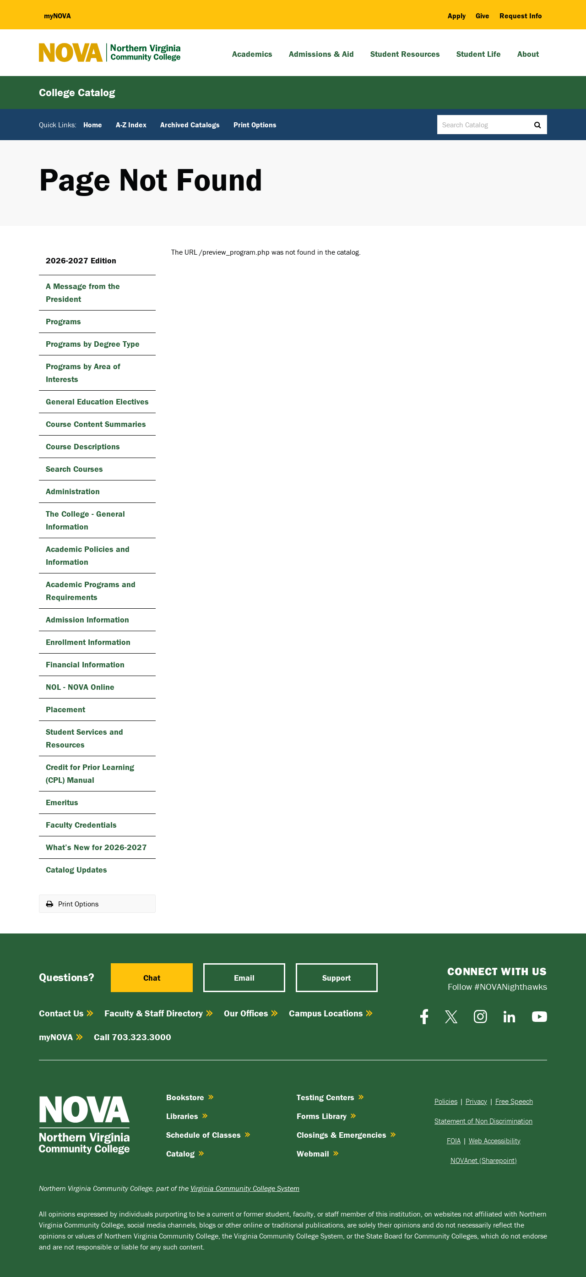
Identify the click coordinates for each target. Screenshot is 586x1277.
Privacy (476, 1101)
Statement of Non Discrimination (483, 1120)
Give (482, 15)
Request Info (520, 15)
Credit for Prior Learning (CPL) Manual (90, 773)
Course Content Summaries (96, 424)
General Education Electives (97, 401)
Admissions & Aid (321, 54)
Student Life (478, 54)
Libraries (187, 1116)
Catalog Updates (76, 869)
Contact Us (66, 1013)
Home (92, 124)
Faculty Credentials (81, 824)
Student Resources (405, 54)
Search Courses (74, 469)
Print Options (255, 124)
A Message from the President (83, 292)
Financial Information (85, 664)
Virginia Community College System (244, 1188)
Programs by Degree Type (93, 343)
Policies (445, 1101)
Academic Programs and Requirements (91, 590)
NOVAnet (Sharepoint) (483, 1160)
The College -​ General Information (85, 520)
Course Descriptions (83, 446)
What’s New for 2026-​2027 (96, 847)
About (528, 54)
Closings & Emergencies (346, 1135)
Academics (252, 54)
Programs (63, 321)
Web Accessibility (495, 1140)
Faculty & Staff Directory (158, 1013)
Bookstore (190, 1097)
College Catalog (77, 92)
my (57, 15)
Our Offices (251, 1013)
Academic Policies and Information (88, 555)
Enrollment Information (88, 642)
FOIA (454, 1140)
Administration (73, 491)
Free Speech (514, 1101)
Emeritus (62, 802)
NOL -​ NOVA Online (80, 687)
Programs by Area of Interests (83, 372)
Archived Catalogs (190, 124)
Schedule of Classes (208, 1135)
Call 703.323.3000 (132, 1036)
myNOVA (61, 1036)
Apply (457, 15)
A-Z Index (131, 124)
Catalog (185, 1153)
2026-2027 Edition (81, 260)
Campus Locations (331, 1013)
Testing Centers (330, 1097)
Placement (65, 709)
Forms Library (326, 1116)
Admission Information (87, 619)
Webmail (318, 1153)
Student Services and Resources (84, 738)
